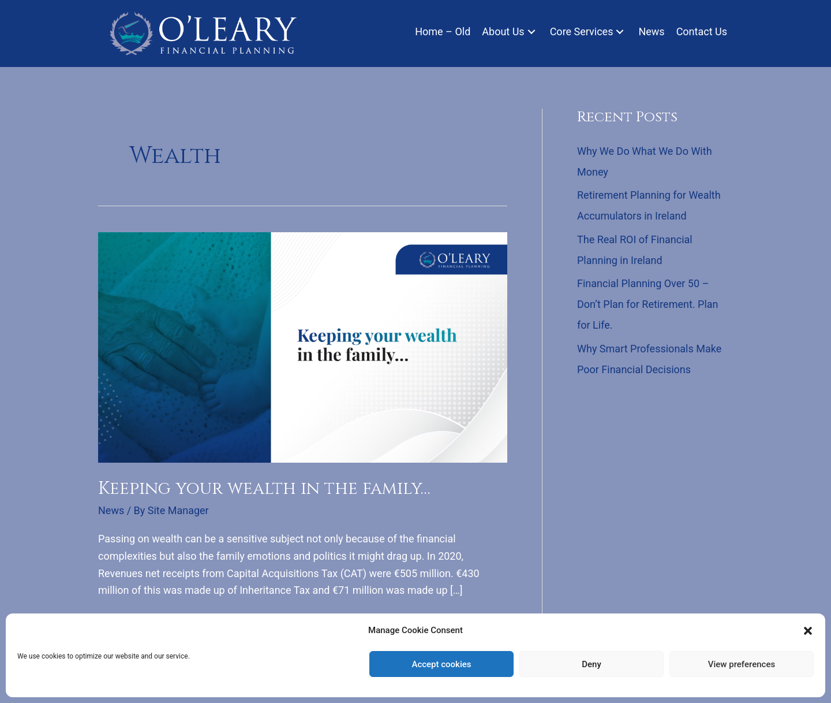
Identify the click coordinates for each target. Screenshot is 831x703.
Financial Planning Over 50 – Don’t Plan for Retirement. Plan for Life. (647, 304)
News (111, 510)
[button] (808, 631)
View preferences (741, 664)
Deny (591, 664)
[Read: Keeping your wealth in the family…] (302, 346)
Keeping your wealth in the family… (264, 488)
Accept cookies (441, 664)
